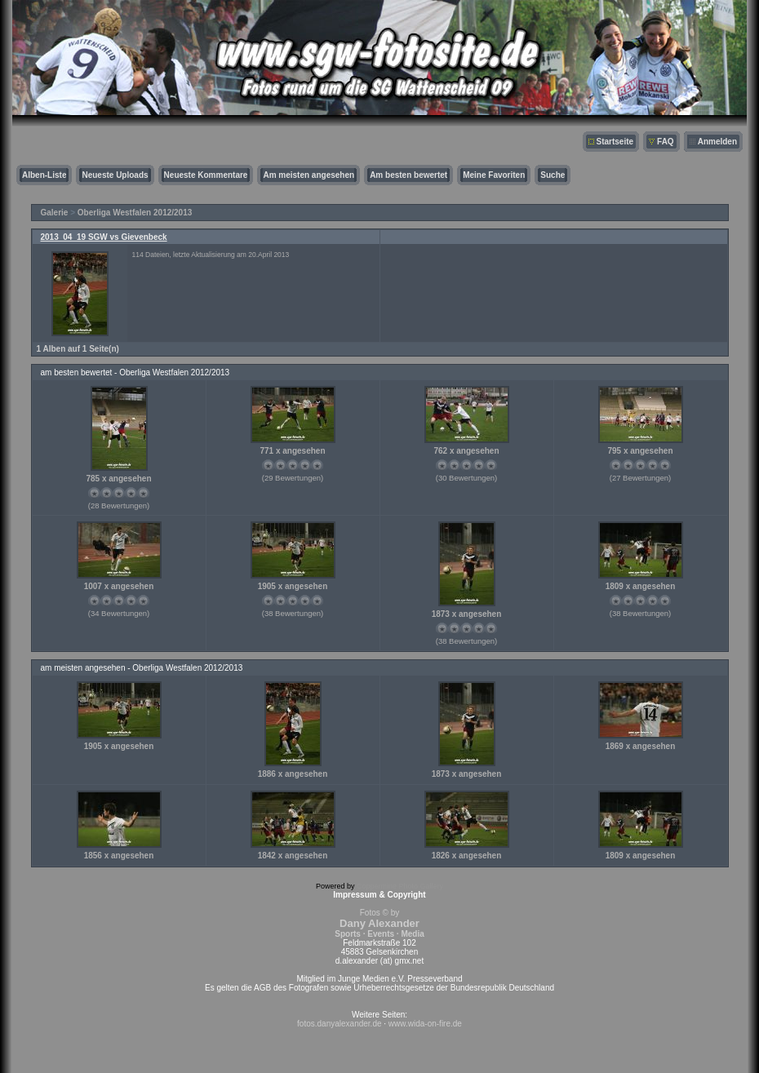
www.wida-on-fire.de (425, 1023)
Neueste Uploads (115, 175)
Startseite (615, 141)
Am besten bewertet (408, 175)
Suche (552, 175)
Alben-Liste (44, 175)
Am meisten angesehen (308, 175)
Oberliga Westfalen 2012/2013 (135, 212)
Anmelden (717, 141)
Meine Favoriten (494, 175)
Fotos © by (379, 923)
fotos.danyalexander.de (339, 1023)
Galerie (55, 212)
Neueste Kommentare (206, 175)
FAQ (665, 141)
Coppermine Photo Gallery (400, 886)
